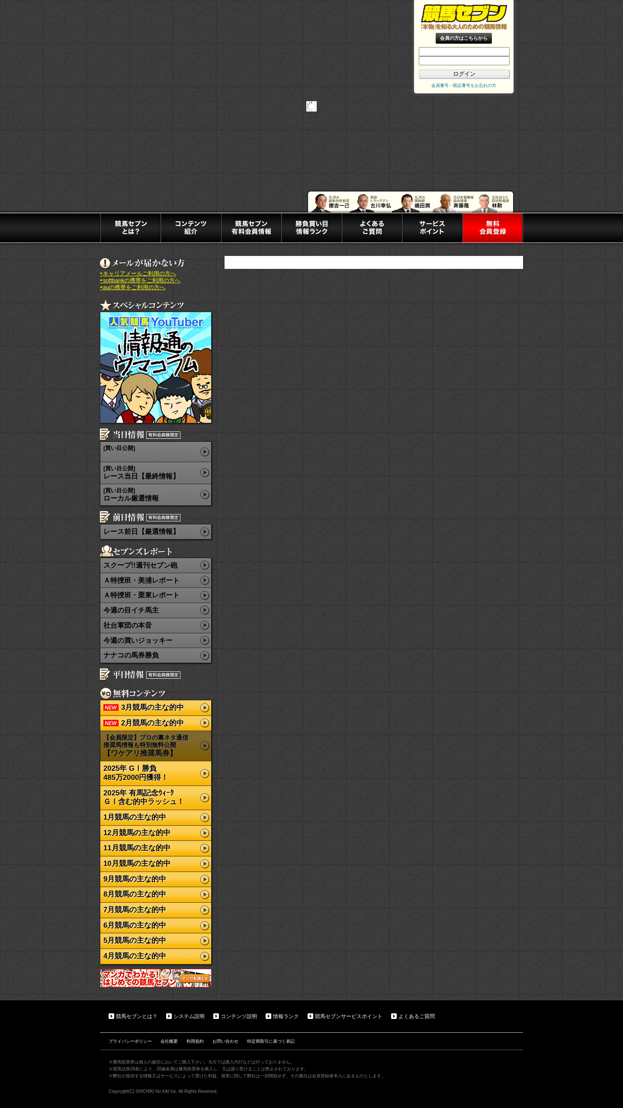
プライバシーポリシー (130, 1041)
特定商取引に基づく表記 (271, 1041)
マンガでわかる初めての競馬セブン (156, 978)
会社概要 (169, 1041)
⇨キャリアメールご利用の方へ (138, 273)
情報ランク (286, 1016)
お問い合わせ (225, 1041)
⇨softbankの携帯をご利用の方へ (140, 280)
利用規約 (195, 1041)
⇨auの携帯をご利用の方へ (132, 287)
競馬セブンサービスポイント (348, 1016)
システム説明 (189, 1016)
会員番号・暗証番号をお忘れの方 (463, 85)
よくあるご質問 (416, 1016)
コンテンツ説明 (239, 1016)
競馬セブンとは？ (136, 1016)
